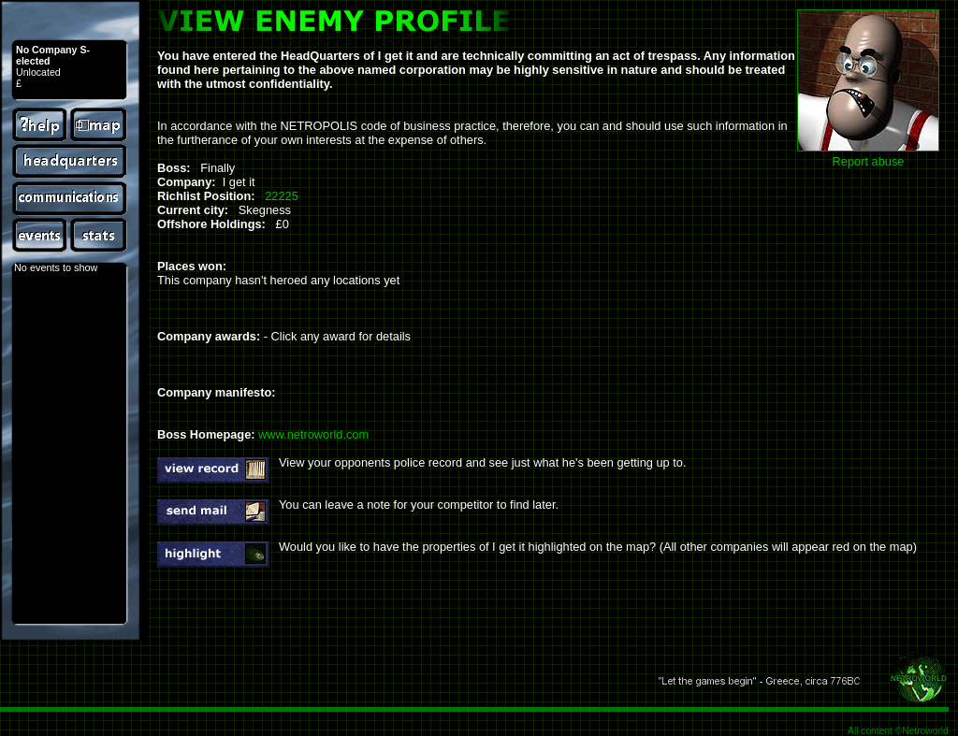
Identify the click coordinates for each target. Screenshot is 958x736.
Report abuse (869, 161)
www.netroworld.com (313, 434)
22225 (281, 196)
